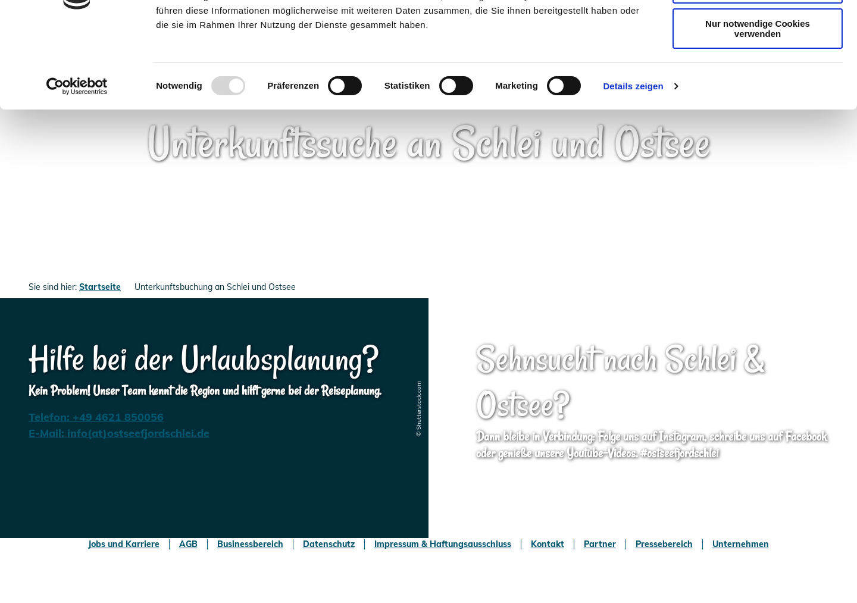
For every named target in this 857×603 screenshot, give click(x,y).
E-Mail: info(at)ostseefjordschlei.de (119, 433)
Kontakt (547, 544)
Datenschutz (329, 544)
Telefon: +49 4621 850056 (96, 417)
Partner (600, 544)
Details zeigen (633, 162)
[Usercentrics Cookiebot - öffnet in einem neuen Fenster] (77, 162)
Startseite (100, 287)
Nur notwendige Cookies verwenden (757, 105)
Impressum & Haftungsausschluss (442, 544)
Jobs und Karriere (123, 544)
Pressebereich (664, 544)
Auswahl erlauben (758, 65)
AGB (188, 544)
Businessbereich (250, 544)
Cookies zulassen (757, 29)
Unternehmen (740, 544)
